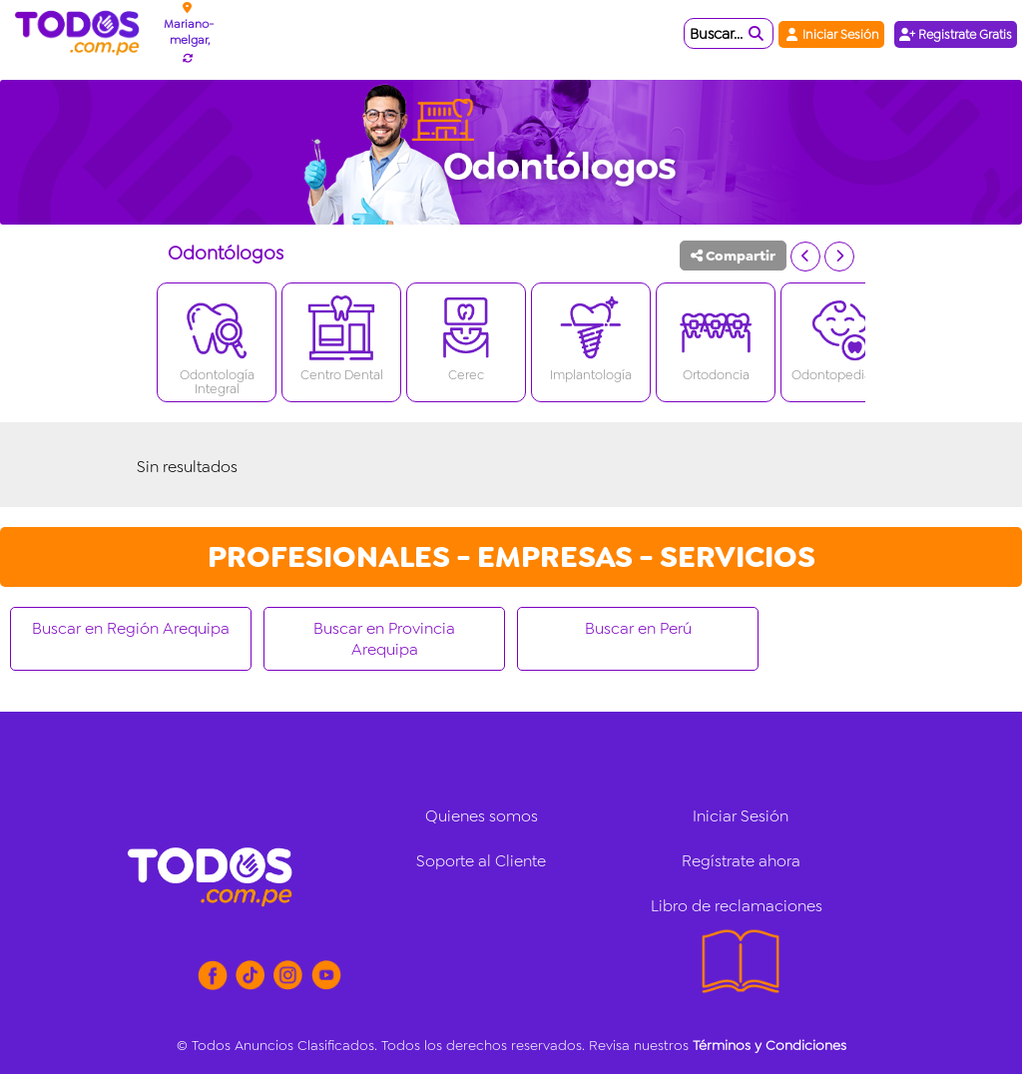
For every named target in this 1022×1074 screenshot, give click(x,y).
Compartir (733, 256)
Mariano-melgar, (189, 32)
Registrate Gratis (955, 34)
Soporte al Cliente (481, 860)
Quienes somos (481, 816)
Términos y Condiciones (769, 1045)
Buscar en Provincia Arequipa (384, 639)
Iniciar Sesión (831, 34)
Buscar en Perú (638, 628)
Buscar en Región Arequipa (131, 628)
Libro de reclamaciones (736, 905)
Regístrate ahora (741, 860)
